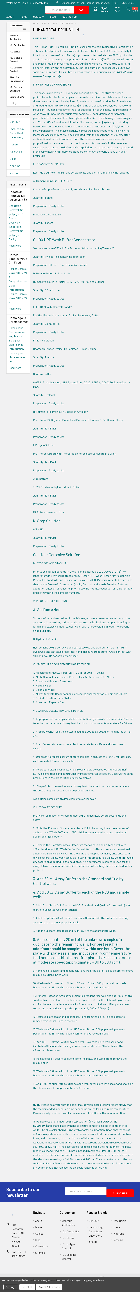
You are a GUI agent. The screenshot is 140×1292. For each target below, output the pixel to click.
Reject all (27, 1287)
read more (15, 249)
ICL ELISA (15, 54)
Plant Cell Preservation (17, 82)
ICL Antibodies (17, 48)
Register (102, 13)
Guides (38, 20)
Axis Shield (16, 154)
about (10, 20)
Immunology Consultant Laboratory (17, 136)
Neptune (15, 169)
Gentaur (15, 125)
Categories (17, 28)
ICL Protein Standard (16, 92)
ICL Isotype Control (16, 63)
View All (14, 176)
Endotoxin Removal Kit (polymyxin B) (18, 199)
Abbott (14, 147)
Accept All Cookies (49, 1287)
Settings (11, 1287)
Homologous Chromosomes (18, 323)
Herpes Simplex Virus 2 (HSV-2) (18, 262)
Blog (53, 20)
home (23, 20)
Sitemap (40, 1256)
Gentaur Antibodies (19, 40)
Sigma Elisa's (17, 100)
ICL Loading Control (16, 72)
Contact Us (69, 20)
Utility (13, 106)
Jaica (13, 162)
